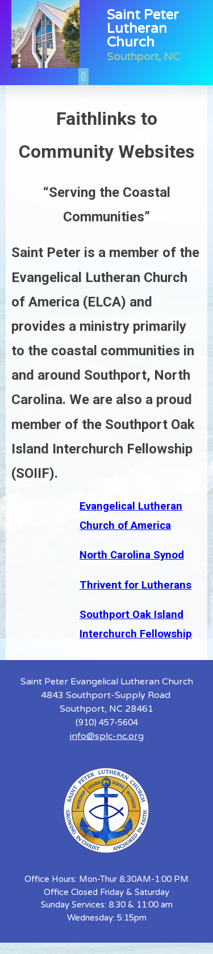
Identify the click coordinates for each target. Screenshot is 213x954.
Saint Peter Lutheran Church (143, 29)
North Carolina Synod (132, 555)
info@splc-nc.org (107, 736)
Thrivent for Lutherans (135, 585)
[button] (83, 76)
